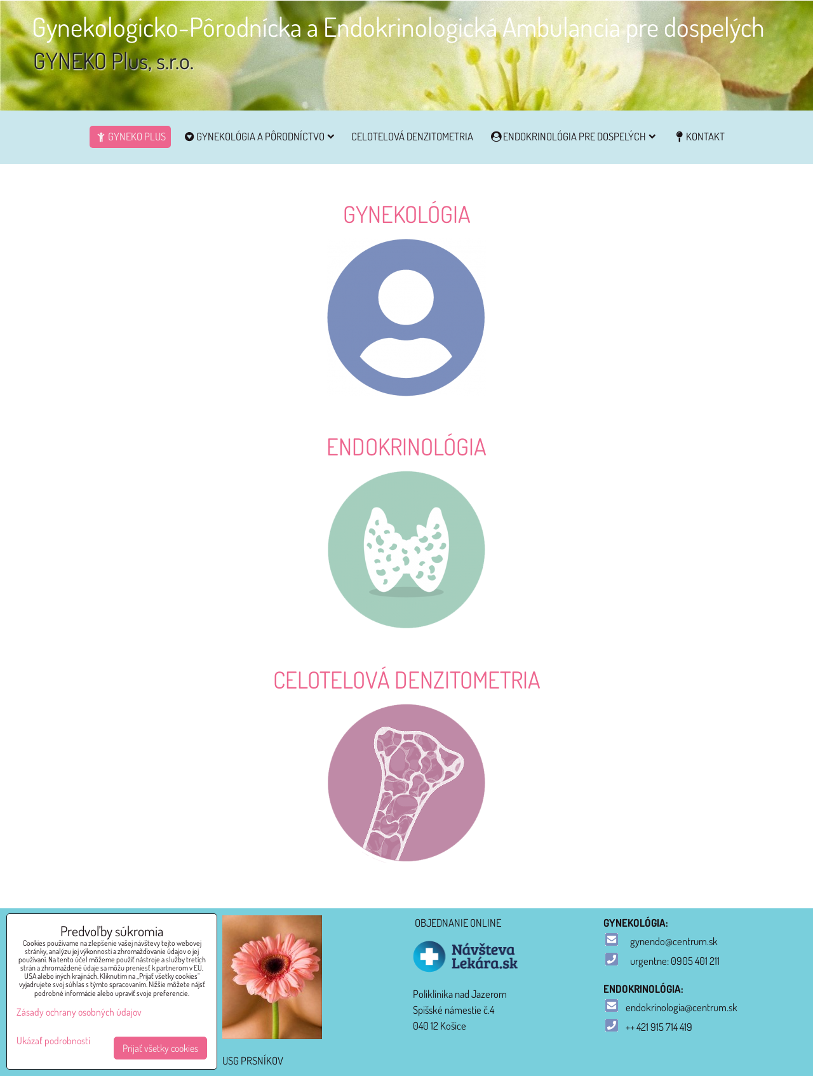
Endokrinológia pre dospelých (573, 136)
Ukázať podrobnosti (53, 1040)
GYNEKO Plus (130, 136)
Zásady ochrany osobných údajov (79, 1011)
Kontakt (699, 136)
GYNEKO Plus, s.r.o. (113, 60)
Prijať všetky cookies (160, 1048)
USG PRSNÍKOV (252, 1060)
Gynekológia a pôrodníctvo (258, 136)
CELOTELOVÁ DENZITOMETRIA (412, 136)
